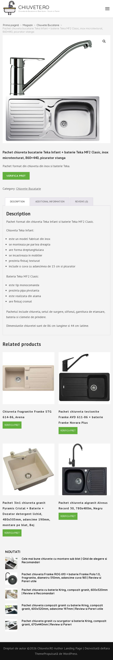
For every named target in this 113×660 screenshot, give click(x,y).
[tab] (17, 202)
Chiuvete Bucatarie (28, 189)
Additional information (49, 201)
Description (17, 201)
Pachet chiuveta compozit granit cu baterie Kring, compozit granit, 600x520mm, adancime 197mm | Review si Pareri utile (62, 607)
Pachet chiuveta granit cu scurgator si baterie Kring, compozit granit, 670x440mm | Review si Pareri (64, 622)
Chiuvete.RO (33, 7)
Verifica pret (16, 175)
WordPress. (70, 654)
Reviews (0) (81, 201)
